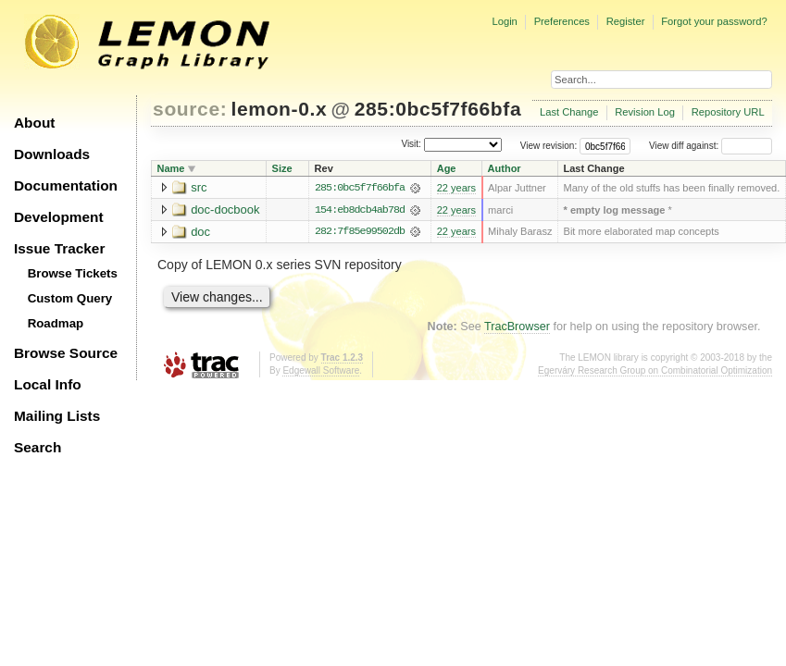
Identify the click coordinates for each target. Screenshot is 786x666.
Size (282, 168)
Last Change (569, 111)
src (198, 187)
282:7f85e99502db (360, 232)
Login (504, 21)
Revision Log (645, 111)
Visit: (411, 145)
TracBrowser (517, 327)
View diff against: (710, 146)
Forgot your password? (714, 21)
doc (200, 232)
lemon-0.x (279, 108)
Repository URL (728, 111)
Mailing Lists (57, 416)
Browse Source (66, 353)
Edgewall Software (320, 371)
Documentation (66, 185)
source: (190, 108)
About (34, 122)
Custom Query (70, 298)
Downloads (52, 154)
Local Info (47, 384)
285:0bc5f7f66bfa (438, 108)
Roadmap (56, 323)
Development (59, 217)
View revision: (549, 146)
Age (446, 168)
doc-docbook (225, 209)
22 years (456, 187)
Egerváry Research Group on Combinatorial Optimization (655, 371)
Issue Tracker (59, 248)
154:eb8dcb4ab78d (360, 210)
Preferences (562, 21)
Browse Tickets (73, 273)
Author (504, 168)
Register (625, 21)
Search (37, 447)
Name (171, 168)
